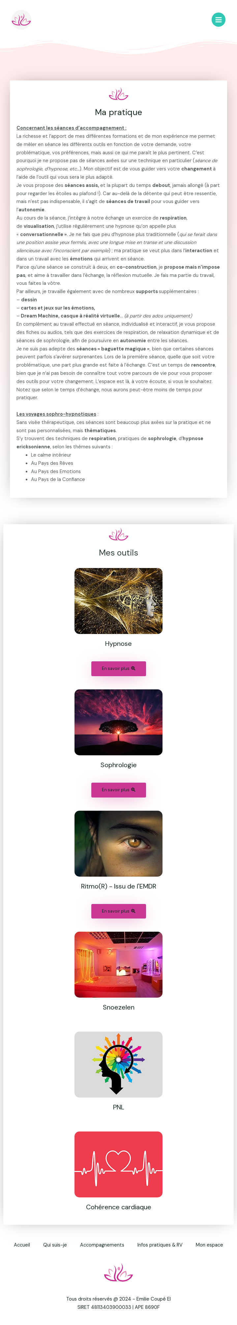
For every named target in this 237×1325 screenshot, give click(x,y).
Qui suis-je (55, 1245)
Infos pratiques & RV (160, 1245)
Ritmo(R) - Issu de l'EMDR (118, 886)
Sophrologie (119, 765)
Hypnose (118, 643)
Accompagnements (102, 1245)
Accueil (22, 1245)
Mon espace (209, 1245)
